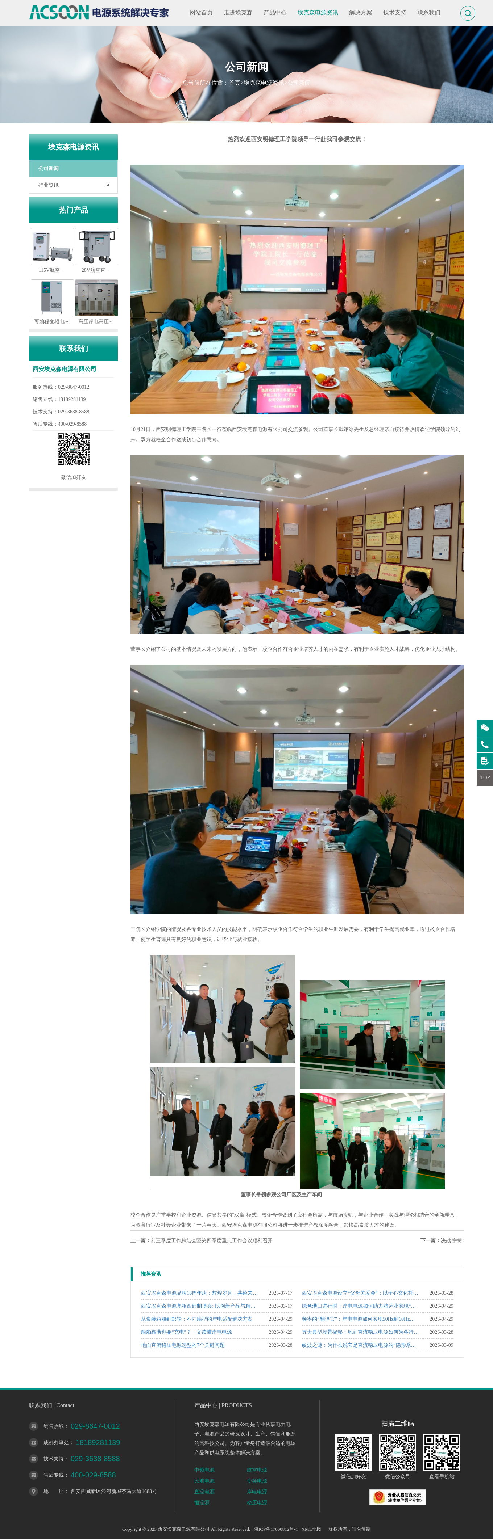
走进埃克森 (238, 12)
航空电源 (257, 1470)
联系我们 (428, 12)
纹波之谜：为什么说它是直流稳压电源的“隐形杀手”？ (361, 1345)
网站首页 (201, 12)
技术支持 (394, 12)
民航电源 (204, 1481)
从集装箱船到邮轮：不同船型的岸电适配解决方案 (197, 1319)
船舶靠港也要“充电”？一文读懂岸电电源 (186, 1332)
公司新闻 (299, 83)
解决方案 (360, 12)
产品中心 (275, 12)
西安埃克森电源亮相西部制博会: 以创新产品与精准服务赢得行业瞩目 (200, 1306)
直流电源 (204, 1491)
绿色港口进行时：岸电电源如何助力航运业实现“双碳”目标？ (361, 1306)
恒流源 (202, 1502)
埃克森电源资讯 (318, 12)
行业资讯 (48, 185)
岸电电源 (257, 1491)
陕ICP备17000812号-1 (276, 1529)
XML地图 (312, 1529)
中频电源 (204, 1470)
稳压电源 (257, 1502)
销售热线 (54, 1426)
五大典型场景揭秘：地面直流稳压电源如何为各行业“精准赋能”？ (361, 1332)
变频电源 (257, 1481)
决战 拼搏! (452, 1240)
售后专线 (54, 1475)
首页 (234, 83)
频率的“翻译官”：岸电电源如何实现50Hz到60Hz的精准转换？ (361, 1319)
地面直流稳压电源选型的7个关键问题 (183, 1345)
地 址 (54, 1491)
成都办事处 (56, 1442)
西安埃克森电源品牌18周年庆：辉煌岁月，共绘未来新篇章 (200, 1293)
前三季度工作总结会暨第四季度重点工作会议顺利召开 (212, 1240)
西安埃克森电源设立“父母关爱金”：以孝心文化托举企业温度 (361, 1293)
